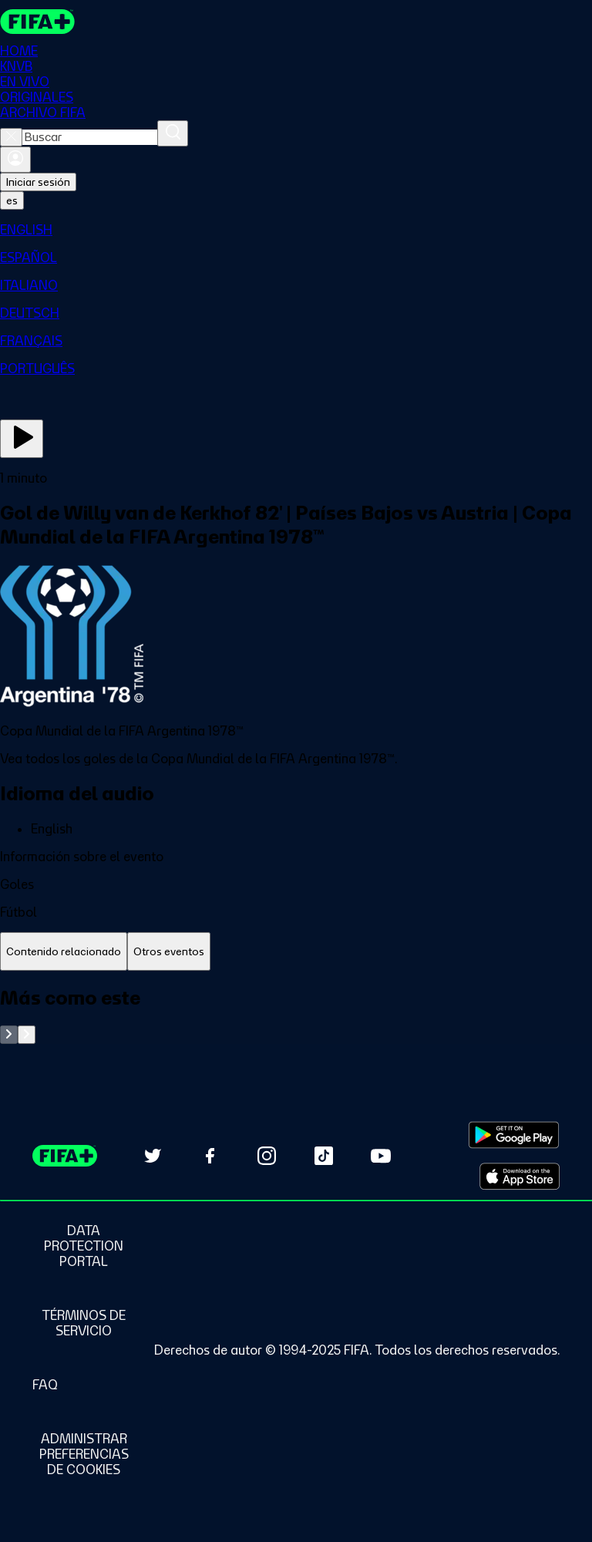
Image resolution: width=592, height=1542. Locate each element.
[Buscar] (172, 133)
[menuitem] (296, 229)
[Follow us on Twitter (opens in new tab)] (153, 1156)
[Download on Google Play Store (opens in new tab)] (514, 1135)
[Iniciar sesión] (15, 159)
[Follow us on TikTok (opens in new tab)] (324, 1156)
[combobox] (89, 137)
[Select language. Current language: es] (12, 200)
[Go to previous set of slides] (9, 1034)
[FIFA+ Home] (37, 21)
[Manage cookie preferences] (83, 1454)
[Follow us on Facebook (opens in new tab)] (210, 1156)
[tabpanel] (296, 1015)
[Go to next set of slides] (26, 1034)
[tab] (63, 951)
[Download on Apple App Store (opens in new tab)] (519, 1177)
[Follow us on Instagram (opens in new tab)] (267, 1156)
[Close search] (11, 137)
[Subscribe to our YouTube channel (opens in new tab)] (381, 1156)
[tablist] (296, 951)
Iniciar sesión (38, 182)
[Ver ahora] (21, 438)
